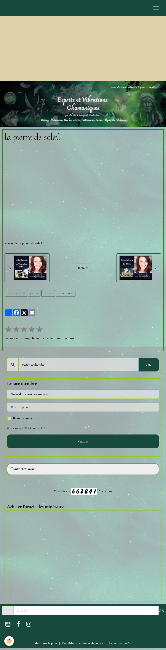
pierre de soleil (16, 293)
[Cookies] (9, 641)
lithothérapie (65, 293)
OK (148, 364)
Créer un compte (15, 428)
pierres (34, 293)
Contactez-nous (23, 469)
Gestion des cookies (119, 643)
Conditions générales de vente (82, 643)
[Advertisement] (83, 48)
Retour (83, 268)
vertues (48, 293)
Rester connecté (24, 418)
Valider (83, 441)
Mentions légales (45, 643)
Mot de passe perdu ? (35, 428)
